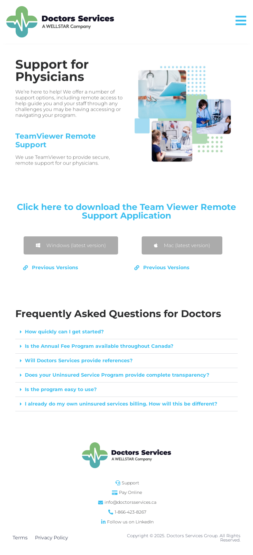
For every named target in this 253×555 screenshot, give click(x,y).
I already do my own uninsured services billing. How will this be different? (121, 404)
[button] (71, 268)
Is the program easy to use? (61, 389)
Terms (20, 538)
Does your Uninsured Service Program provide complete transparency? (117, 375)
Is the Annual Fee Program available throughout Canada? (99, 346)
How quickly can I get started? (64, 332)
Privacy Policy (51, 538)
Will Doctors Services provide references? (78, 360)
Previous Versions (55, 267)
